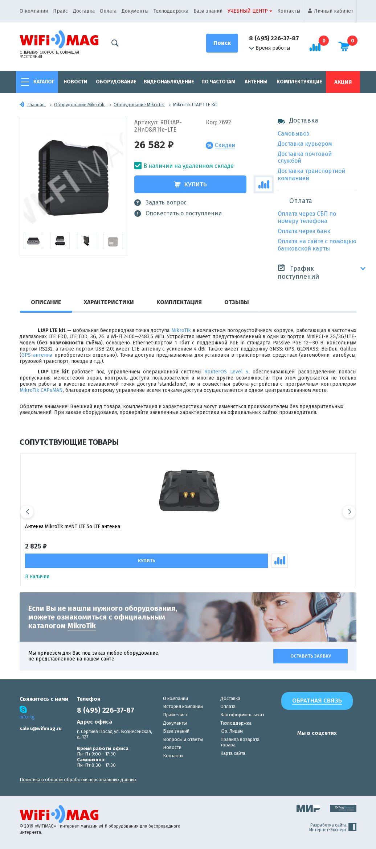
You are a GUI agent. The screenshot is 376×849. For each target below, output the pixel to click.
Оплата (108, 11)
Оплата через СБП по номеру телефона (307, 217)
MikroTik (181, 330)
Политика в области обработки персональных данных (78, 779)
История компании (183, 706)
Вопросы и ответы (183, 739)
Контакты (288, 11)
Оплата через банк (304, 231)
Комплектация (179, 302)
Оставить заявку (310, 656)
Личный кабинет (333, 11)
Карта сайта (232, 753)
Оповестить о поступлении (178, 213)
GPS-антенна (36, 355)
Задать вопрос (160, 202)
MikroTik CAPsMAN (41, 390)
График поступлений (298, 272)
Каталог (43, 82)
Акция (343, 82)
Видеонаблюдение (169, 82)
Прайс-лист (175, 714)
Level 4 (239, 372)
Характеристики (109, 302)
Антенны (256, 82)
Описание (46, 302)
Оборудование (116, 82)
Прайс (60, 11)
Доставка (84, 11)
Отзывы (236, 302)
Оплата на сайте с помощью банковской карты (317, 245)
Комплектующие (299, 82)
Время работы (269, 48)
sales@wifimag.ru (41, 728)
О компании (34, 11)
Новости (75, 82)
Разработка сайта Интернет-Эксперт (332, 827)
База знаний (207, 11)
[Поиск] (222, 43)
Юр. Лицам (231, 731)
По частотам (218, 82)
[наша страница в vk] (285, 747)
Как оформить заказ (242, 714)
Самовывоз (293, 133)
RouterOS (215, 372)
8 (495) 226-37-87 (274, 38)
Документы (135, 11)
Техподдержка (171, 11)
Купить (190, 184)
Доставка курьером (305, 143)
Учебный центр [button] (248, 11)
